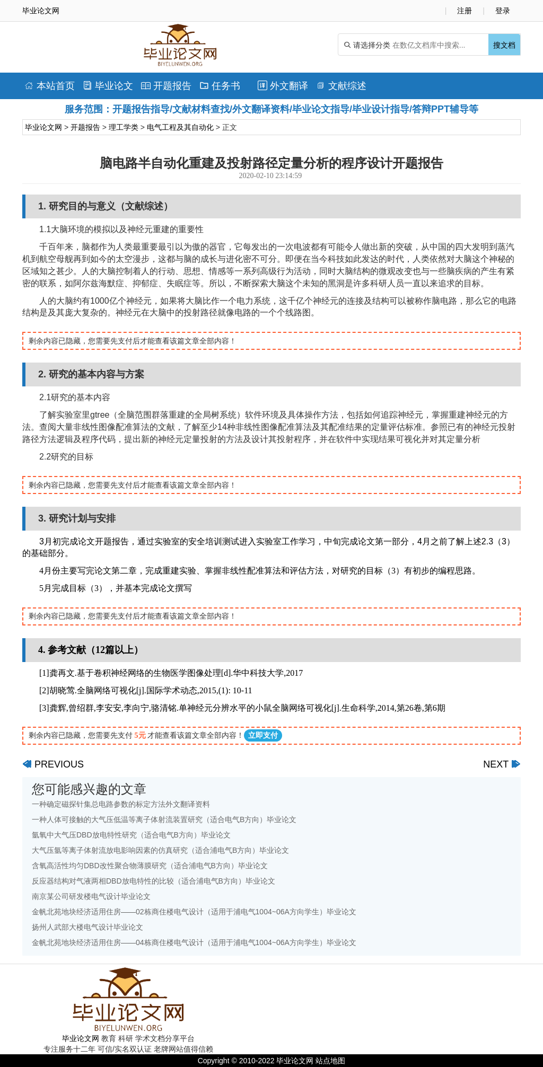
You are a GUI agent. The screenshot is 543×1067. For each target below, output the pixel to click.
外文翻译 (283, 86)
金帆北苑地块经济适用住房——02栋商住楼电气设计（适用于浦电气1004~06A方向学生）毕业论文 (194, 911)
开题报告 (166, 86)
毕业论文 (108, 86)
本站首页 (49, 86)
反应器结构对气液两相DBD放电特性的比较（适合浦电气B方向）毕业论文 (153, 881)
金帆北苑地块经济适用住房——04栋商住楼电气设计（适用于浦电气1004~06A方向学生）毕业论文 (194, 942)
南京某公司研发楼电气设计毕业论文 (91, 896)
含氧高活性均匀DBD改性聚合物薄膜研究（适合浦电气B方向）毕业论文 (150, 865)
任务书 (219, 86)
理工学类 (123, 127)
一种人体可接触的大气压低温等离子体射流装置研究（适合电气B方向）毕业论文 (164, 819)
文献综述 (341, 86)
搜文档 (504, 45)
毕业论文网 (43, 127)
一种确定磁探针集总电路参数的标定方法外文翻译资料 (121, 804)
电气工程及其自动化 (180, 127)
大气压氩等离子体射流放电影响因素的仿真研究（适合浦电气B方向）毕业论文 (160, 850)
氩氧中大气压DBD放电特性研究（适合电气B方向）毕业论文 (131, 835)
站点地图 (330, 1060)
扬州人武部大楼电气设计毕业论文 (87, 927)
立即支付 (263, 735)
